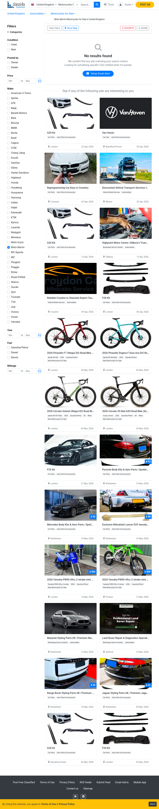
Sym (13, 292)
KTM (13, 217)
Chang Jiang (18, 152)
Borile (14, 132)
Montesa (16, 237)
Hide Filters (54, 28)
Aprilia (14, 98)
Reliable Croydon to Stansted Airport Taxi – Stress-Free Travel (81, 297)
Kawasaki (16, 212)
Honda (14, 182)
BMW (14, 127)
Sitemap (88, 788)
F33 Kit (51, 469)
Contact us (72, 788)
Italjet (14, 207)
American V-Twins (21, 93)
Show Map (70, 28)
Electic (14, 357)
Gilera (14, 167)
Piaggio (15, 267)
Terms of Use (47, 782)
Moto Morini (17, 247)
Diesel (14, 352)
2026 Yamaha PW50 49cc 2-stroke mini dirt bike (73, 579)
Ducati (14, 157)
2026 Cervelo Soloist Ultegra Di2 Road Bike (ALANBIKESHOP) (81, 411)
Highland (16, 177)
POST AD (145, 4)
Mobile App (140, 782)
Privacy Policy (67, 782)
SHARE (143, 28)
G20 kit (51, 748)
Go (39, 81)
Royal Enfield (18, 277)
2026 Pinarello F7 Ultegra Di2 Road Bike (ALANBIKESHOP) (79, 352)
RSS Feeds (86, 782)
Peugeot (15, 262)
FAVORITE (128, 28)
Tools (109, 4)
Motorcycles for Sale (62, 13)
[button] (125, 5)
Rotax (14, 272)
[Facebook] (75, 796)
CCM (13, 147)
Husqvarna (17, 192)
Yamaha (15, 321)
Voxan (14, 316)
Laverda (15, 227)
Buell (13, 137)
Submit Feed (103, 782)
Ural (13, 306)
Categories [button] (14, 32)
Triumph (15, 297)
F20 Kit (106, 297)
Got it (152, 804)
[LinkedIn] (83, 796)
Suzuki (14, 287)
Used (14, 44)
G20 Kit (51, 132)
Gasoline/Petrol (19, 347)
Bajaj (13, 108)
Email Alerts (122, 782)
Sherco (15, 282)
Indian (14, 202)
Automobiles (37, 13)
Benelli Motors (19, 113)
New (13, 49)
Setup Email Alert (98, 73)
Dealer (14, 67)
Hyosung (16, 197)
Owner (14, 62)
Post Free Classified (24, 782)
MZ (13, 257)
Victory (15, 311)
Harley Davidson (20, 172)
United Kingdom (16, 13)
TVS (13, 301)
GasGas (15, 162)
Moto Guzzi (17, 242)
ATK (13, 103)
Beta (13, 118)
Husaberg (16, 187)
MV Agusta (17, 252)
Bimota (15, 122)
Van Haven (108, 132)
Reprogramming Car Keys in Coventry (68, 187)
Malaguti (16, 232)
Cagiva (14, 142)
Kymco (15, 222)
